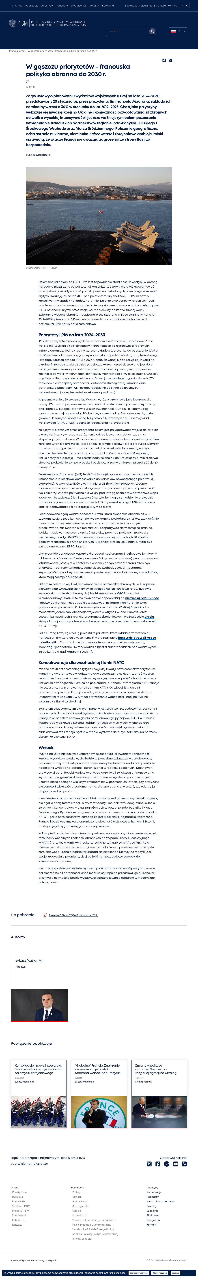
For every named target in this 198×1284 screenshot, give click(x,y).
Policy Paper (80, 1202)
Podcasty (62, 6)
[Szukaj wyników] (152, 31)
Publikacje (31, 6)
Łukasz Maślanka (38, 155)
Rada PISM (18, 1202)
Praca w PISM (20, 1211)
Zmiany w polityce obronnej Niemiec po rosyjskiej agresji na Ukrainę (155, 1069)
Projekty (94, 6)
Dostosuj (175, 1273)
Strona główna (17, 51)
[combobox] (178, 31)
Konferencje (154, 1192)
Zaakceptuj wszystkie (138, 1273)
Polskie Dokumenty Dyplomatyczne (94, 1220)
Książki (76, 1211)
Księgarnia (146, 6)
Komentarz (79, 1215)
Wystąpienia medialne (160, 1202)
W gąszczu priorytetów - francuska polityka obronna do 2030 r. (62, 51)
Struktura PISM (21, 1206)
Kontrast (173, 6)
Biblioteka (131, 6)
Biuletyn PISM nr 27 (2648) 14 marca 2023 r (73, 915)
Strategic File (80, 1206)
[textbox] (178, 31)
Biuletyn (77, 1192)
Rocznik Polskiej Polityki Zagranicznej (95, 1234)
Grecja (149, 617)
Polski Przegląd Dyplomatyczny (91, 1225)
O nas (18, 6)
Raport (76, 1197)
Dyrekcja (17, 1197)
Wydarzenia (78, 6)
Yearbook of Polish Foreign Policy (93, 1229)
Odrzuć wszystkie (160, 1273)
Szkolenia (108, 6)
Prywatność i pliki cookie (22, 1260)
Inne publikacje (81, 1239)
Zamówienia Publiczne (19, 1217)
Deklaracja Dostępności (46, 1260)
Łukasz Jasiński (143, 1082)
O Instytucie (19, 1192)
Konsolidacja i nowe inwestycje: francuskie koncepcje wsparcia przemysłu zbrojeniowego (38, 1069)
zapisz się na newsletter (29, 1163)
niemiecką (142, 598)
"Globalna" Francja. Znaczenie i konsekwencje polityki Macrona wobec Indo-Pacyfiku (98, 1069)
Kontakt (161, 6)
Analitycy (47, 6)
